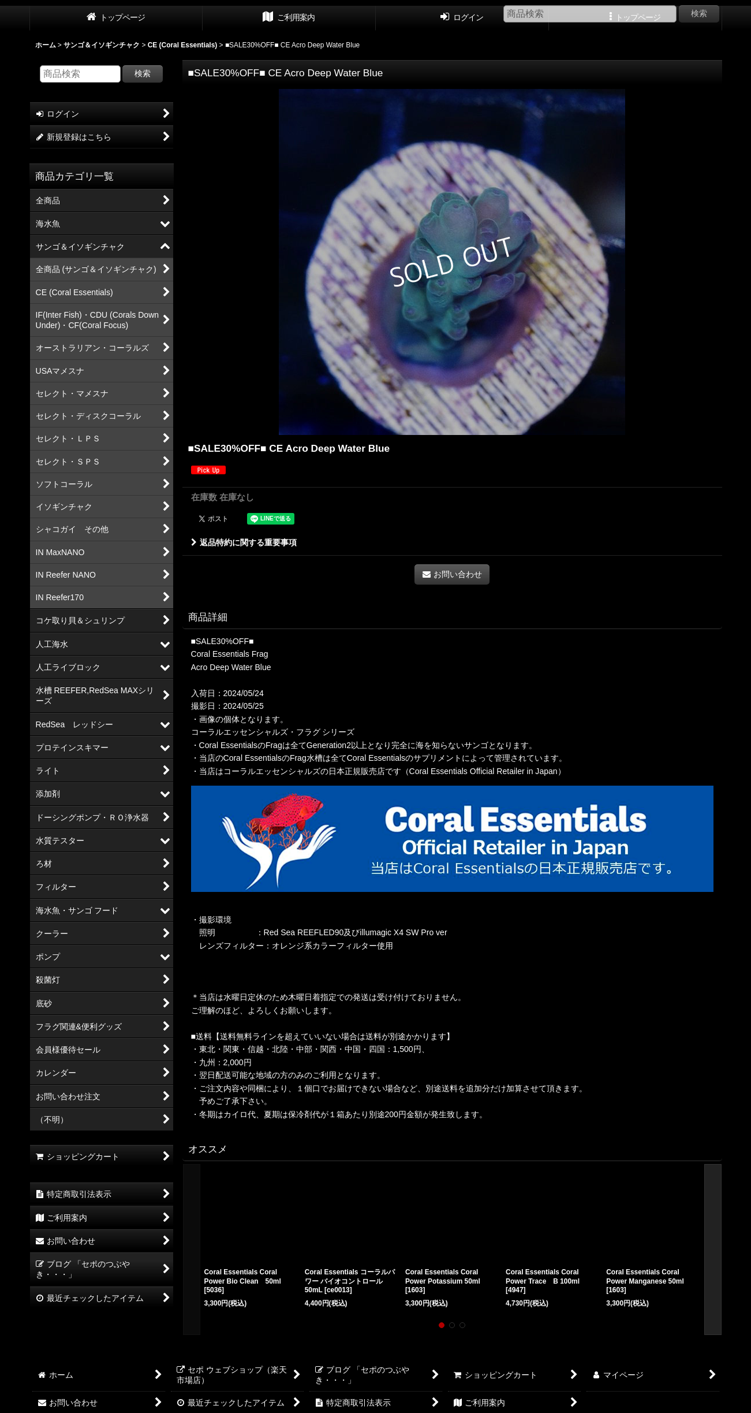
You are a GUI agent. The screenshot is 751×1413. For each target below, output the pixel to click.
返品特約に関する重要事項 (244, 542)
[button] (191, 1249)
